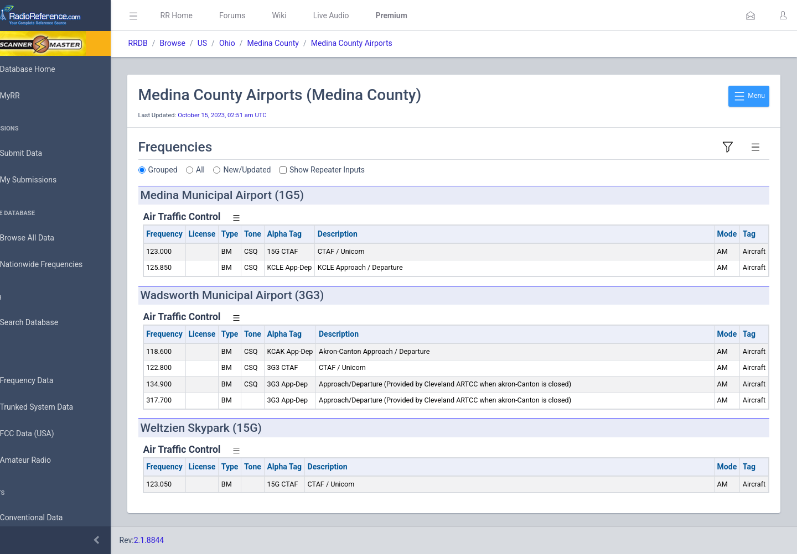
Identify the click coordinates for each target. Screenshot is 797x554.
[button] (750, 15)
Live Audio (362, 15)
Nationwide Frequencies (57, 265)
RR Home (208, 15)
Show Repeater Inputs (358, 169)
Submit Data (37, 154)
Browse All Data (42, 238)
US (233, 43)
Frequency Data (42, 380)
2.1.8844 (180, 540)
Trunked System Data (52, 407)
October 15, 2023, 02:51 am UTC (253, 115)
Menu (749, 96)
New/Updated (278, 169)
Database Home (43, 69)
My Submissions (44, 180)
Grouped (194, 169)
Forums (263, 15)
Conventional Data (47, 518)
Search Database (45, 322)
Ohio (258, 43)
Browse (203, 43)
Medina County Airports (382, 43)
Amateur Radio (41, 460)
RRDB (169, 43)
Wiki (310, 15)
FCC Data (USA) (42, 433)
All (231, 169)
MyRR (25, 96)
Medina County (304, 43)
